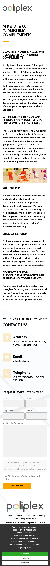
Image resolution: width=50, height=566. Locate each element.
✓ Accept (25, 553)
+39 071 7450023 (23, 377)
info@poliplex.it (22, 361)
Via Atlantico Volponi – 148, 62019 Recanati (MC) (29, 343)
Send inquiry (17, 485)
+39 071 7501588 (35, 515)
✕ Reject (25, 563)
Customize (25, 558)
